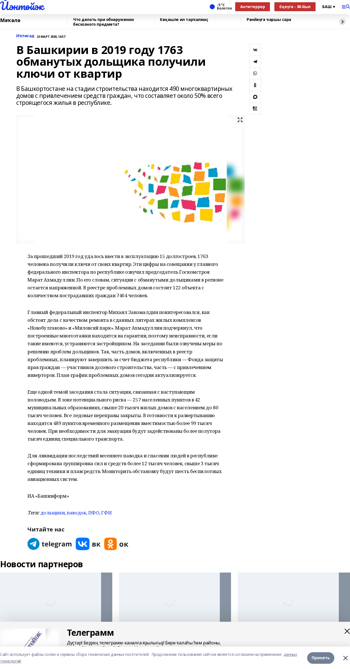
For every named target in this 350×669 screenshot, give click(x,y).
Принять (321, 657)
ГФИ (106, 512)
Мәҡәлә (10, 20)
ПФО (93, 512)
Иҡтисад (25, 36)
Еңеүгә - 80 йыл (295, 6)
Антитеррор (252, 6)
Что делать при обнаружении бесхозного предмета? (103, 22)
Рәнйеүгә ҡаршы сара (269, 19)
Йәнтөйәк (21, 5)
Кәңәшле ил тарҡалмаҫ (184, 19)
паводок (76, 512)
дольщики (52, 512)
